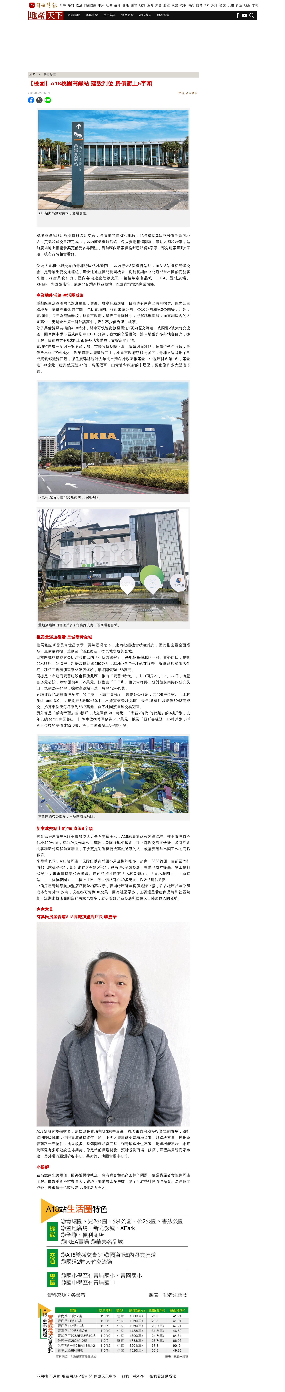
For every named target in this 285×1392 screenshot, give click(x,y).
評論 (214, 5)
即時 (62, 5)
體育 (199, 5)
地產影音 (163, 15)
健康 (126, 5)
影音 (158, 5)
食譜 (239, 5)
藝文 (222, 5)
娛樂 (175, 5)
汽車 (183, 5)
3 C (206, 5)
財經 (166, 5)
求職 (255, 5)
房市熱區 (110, 15)
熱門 (71, 5)
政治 (79, 5)
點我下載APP (133, 1376)
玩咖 (231, 5)
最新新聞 (74, 15)
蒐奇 (150, 5)
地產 (247, 5)
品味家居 (145, 15)
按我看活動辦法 (163, 1376)
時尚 (191, 5)
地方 (142, 5)
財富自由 (90, 5)
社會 (109, 5)
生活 (117, 5)
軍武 (101, 5)
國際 (134, 5)
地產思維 (127, 15)
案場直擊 (92, 15)
